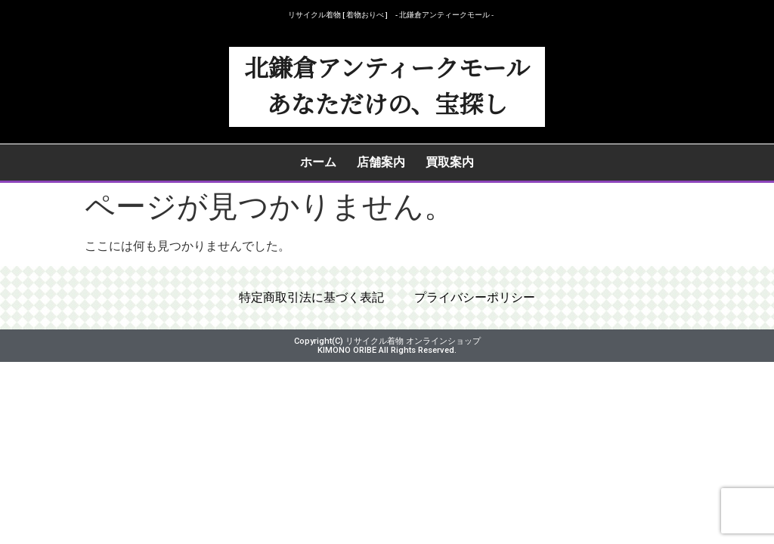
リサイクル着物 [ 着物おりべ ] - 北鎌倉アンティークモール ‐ (391, 15)
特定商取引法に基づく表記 (311, 298)
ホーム (318, 162)
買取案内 (450, 162)
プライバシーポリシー (474, 298)
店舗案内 (381, 162)
